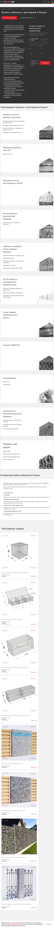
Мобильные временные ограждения (14, 301)
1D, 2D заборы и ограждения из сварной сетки (11, 288)
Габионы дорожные (9, 466)
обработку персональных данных (35, 64)
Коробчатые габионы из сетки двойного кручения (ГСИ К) (12, 123)
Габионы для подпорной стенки (12, 463)
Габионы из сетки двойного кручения (13, 117)
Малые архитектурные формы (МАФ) (12, 273)
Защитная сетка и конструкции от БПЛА (12, 184)
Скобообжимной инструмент (12, 437)
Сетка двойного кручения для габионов (11, 217)
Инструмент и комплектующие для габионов (12, 420)
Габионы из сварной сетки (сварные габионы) (13, 250)
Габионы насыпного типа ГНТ (11, 151)
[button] (9, 18)
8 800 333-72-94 (8, 914)
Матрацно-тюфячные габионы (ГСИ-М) (14, 128)
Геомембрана (7, 391)
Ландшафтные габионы (10, 269)
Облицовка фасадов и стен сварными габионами (11, 266)
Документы (4, 905)
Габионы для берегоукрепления (13, 460)
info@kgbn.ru (4, 916)
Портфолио (4, 899)
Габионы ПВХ (7, 457)
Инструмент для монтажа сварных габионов (13, 429)
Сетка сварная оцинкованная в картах (11, 321)
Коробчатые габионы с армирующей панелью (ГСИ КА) (12, 132)
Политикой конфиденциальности (13, 924)
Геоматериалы (11, 384)
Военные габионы (8, 158)
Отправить (45, 63)
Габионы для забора (9, 262)
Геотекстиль (6, 388)
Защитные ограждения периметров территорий (14, 297)
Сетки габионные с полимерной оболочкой (13, 225)
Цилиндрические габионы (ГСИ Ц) (13, 136)
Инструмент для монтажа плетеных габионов (14, 433)
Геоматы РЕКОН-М (13, 351)
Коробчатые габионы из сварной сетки (13, 258)
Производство (4, 902)
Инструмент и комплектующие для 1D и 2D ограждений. (14, 304)
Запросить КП (8, 864)
